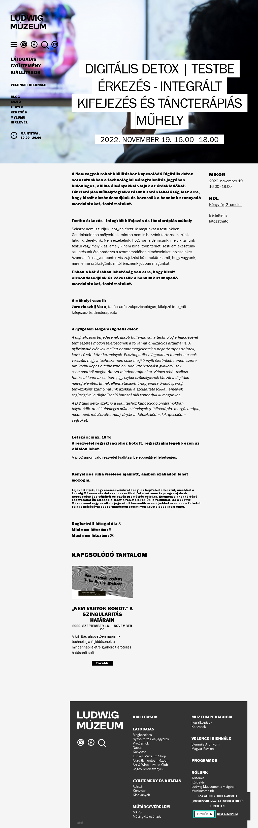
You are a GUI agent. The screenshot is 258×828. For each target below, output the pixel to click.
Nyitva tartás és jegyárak (151, 739)
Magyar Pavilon (202, 749)
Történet (197, 778)
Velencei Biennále (28, 94)
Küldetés (198, 782)
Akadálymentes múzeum (151, 760)
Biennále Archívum (205, 744)
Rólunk (199, 772)
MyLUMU (18, 127)
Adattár (138, 786)
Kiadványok (141, 795)
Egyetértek (204, 814)
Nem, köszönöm (227, 814)
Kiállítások (26, 82)
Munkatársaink (202, 791)
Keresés (19, 122)
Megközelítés (142, 735)
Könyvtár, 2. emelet (225, 204)
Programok (141, 743)
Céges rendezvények (148, 769)
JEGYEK (17, 117)
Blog (15, 106)
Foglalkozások (201, 722)
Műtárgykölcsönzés (147, 816)
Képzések (198, 727)
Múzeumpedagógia (211, 716)
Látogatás (24, 69)
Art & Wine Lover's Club (150, 765)
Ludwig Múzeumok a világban (213, 787)
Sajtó (16, 112)
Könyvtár (139, 752)
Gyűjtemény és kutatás (157, 780)
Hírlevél (19, 132)
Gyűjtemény (26, 75)
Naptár (138, 748)
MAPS (137, 812)
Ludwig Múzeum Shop (149, 756)
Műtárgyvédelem (151, 806)
